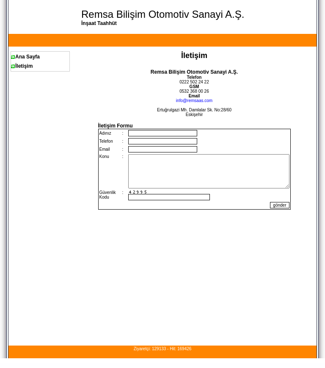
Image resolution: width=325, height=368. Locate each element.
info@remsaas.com (194, 100)
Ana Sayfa (27, 57)
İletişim (24, 66)
